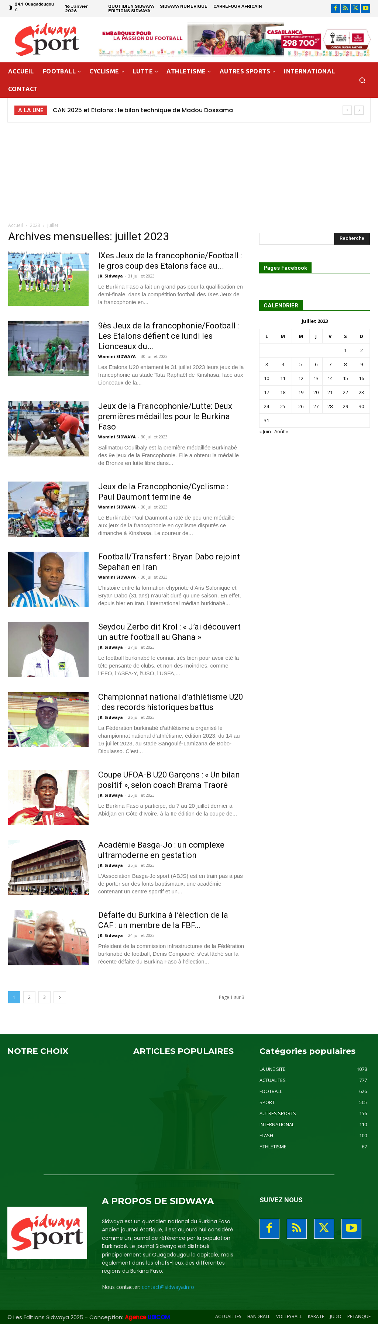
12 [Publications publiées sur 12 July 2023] (300, 378)
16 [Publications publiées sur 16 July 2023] (361, 378)
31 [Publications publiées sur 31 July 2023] (266, 420)
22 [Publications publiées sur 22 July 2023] (345, 392)
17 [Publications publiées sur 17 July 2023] (266, 392)
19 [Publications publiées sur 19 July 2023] (300, 392)
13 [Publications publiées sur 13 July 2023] (316, 378)
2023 (35, 225)
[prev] (347, 110)
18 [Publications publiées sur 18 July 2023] (282, 392)
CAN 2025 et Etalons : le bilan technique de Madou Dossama (143, 110)
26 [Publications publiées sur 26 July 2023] (300, 406)
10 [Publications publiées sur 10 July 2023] (266, 378)
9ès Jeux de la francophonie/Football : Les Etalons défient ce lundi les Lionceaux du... (168, 336)
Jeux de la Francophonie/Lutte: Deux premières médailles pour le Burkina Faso (165, 416)
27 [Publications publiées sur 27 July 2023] (316, 406)
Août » (281, 431)
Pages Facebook (285, 268)
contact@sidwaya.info (168, 1286)
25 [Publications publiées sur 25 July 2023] (282, 406)
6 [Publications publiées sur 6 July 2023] (316, 364)
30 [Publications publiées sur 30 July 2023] (361, 406)
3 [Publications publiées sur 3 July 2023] (266, 364)
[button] (362, 80)
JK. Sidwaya (110, 276)
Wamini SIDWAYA (117, 356)
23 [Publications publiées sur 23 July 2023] (361, 392)
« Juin (265, 431)
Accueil (15, 225)
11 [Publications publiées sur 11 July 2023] (282, 378)
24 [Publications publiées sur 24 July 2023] (266, 406)
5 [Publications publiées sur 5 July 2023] (300, 364)
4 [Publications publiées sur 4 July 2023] (283, 364)
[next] (359, 110)
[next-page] (60, 997)
